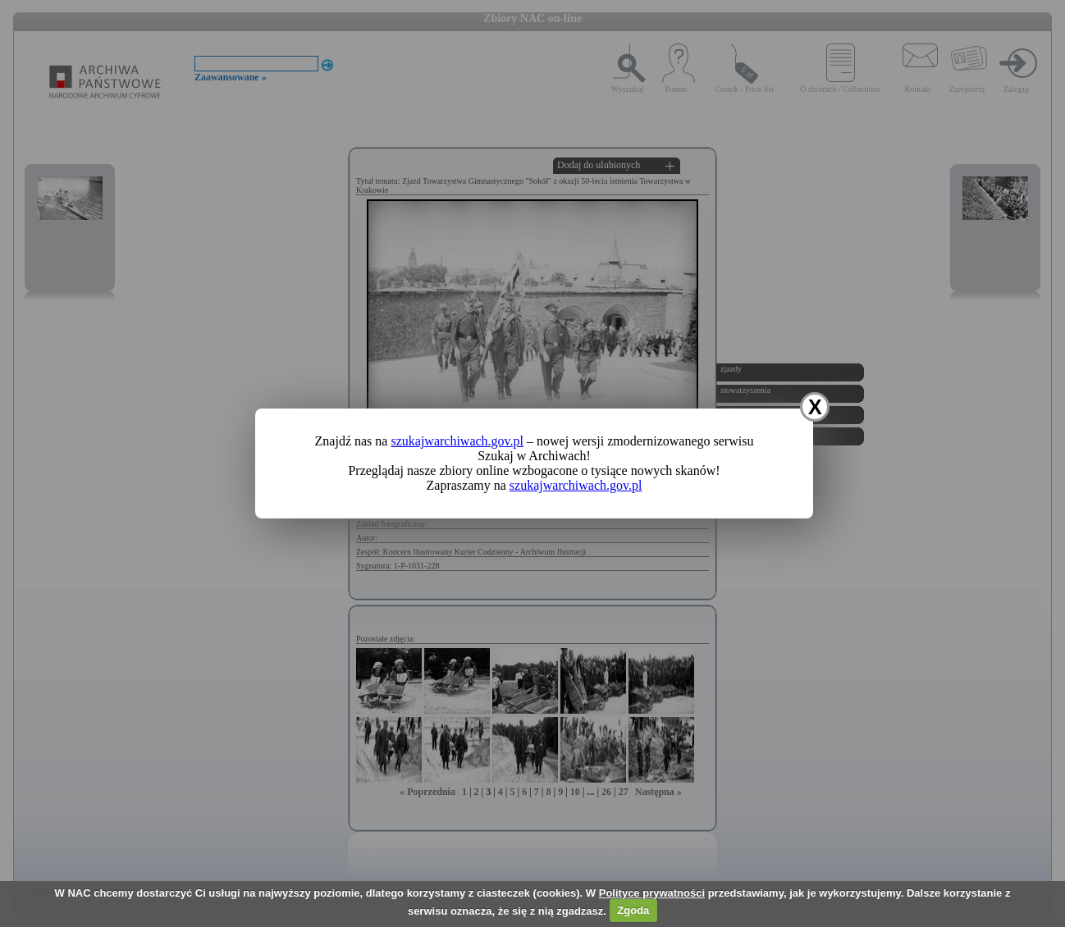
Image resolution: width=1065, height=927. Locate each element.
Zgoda (633, 910)
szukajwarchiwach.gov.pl (457, 441)
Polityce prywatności (652, 893)
